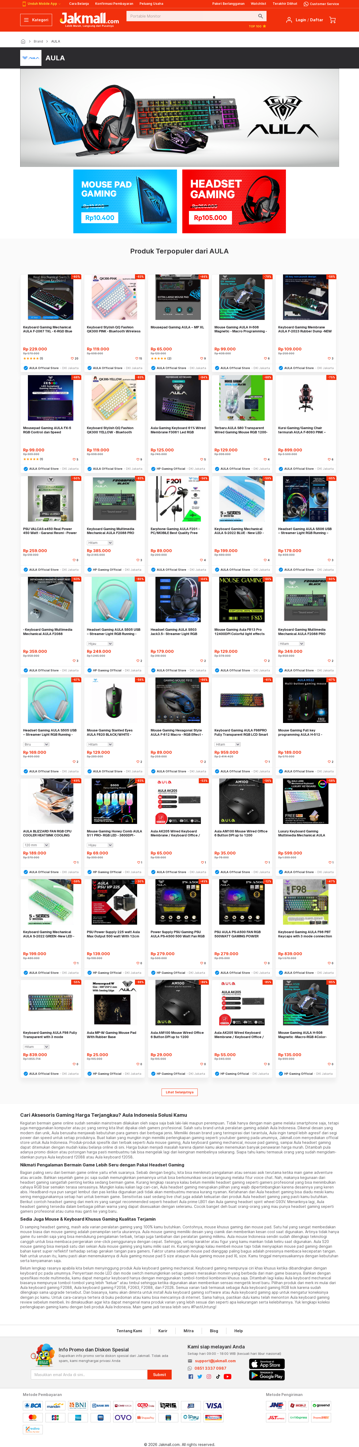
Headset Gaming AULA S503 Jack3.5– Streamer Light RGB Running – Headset (174, 632)
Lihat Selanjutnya (179, 1092)
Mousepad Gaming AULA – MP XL (177, 327)
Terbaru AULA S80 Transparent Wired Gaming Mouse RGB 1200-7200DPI (240, 430)
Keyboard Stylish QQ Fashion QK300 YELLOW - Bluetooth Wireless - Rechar (110, 430)
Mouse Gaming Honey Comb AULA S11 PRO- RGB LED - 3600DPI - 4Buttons (114, 833)
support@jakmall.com (215, 1361)
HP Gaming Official (171, 469)
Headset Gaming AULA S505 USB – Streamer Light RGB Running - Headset (113, 632)
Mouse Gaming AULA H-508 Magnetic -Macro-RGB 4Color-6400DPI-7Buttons (302, 1035)
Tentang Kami (129, 1330)
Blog (214, 1330)
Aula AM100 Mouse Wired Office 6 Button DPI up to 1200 (241, 833)
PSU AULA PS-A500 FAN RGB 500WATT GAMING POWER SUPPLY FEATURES (237, 934)
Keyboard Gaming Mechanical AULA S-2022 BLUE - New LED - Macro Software (239, 531)
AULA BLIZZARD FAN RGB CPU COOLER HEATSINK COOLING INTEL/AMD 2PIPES (47, 833)
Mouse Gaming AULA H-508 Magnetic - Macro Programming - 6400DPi (240, 329)
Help (238, 1330)
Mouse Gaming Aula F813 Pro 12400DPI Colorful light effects (239, 632)
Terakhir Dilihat (285, 4)
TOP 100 (258, 26)
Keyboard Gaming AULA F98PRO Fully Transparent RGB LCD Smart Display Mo (241, 732)
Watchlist (258, 4)
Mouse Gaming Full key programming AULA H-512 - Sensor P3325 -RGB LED (300, 732)
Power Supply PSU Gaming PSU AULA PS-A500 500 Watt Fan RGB (178, 934)
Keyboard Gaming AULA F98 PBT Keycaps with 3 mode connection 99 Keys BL (305, 934)
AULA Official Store (44, 368)
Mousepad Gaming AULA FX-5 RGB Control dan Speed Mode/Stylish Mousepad (47, 430)
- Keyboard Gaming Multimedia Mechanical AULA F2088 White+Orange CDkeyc (47, 632)
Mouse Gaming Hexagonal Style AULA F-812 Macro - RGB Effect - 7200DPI (177, 732)
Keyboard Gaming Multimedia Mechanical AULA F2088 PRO (110, 531)
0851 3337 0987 (210, 1368)
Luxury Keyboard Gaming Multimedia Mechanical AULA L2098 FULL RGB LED (301, 833)
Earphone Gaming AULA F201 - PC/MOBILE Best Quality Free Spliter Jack (175, 531)
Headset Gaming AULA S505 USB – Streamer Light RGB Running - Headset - (50, 732)
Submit (159, 1374)
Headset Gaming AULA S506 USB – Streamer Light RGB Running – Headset (305, 531)
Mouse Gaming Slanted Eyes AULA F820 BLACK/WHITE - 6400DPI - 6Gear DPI (110, 732)
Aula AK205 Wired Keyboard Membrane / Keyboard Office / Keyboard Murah (175, 833)
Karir (162, 1330)
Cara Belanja (79, 4)
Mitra (189, 1330)
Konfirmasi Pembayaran (114, 4)
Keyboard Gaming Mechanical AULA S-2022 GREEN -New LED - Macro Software (48, 934)
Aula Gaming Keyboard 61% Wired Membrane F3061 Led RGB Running (178, 430)
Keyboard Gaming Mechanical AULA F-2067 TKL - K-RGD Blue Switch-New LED (47, 329)
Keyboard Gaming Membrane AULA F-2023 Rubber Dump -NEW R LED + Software (305, 329)
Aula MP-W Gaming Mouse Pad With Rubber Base (111, 1035)
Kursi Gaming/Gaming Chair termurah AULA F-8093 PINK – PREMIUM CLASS (302, 430)
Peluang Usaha (151, 4)
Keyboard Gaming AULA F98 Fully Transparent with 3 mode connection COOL (50, 1035)
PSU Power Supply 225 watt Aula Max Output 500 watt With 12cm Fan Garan (113, 934)
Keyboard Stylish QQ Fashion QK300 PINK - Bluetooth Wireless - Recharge (114, 329)
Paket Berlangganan (228, 4)
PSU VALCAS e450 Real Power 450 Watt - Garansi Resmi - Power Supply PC (50, 531)
